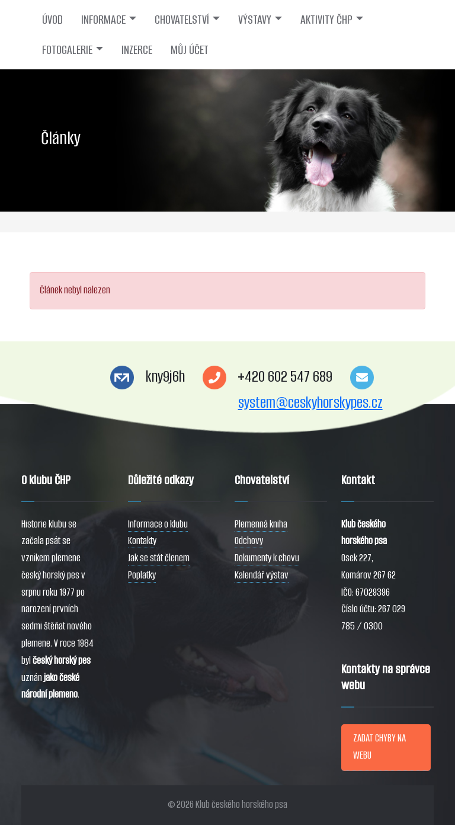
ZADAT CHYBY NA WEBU (379, 746)
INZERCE (136, 49)
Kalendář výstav (262, 575)
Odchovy (249, 541)
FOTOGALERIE (67, 49)
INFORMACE (103, 19)
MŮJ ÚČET (190, 49)
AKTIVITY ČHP (326, 19)
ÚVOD (52, 19)
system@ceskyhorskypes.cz (310, 402)
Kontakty (142, 541)
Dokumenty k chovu (267, 558)
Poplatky (142, 575)
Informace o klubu (158, 524)
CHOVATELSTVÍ (182, 19)
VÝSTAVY (254, 19)
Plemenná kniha (261, 524)
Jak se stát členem (159, 558)
